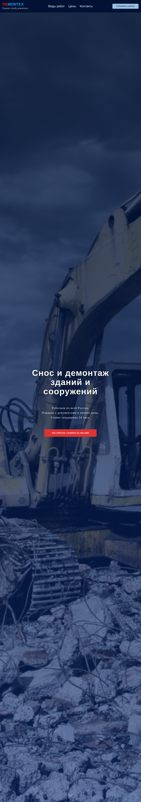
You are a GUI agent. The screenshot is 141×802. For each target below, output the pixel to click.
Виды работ (56, 6)
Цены (72, 6)
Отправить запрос (125, 6)
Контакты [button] (86, 6)
